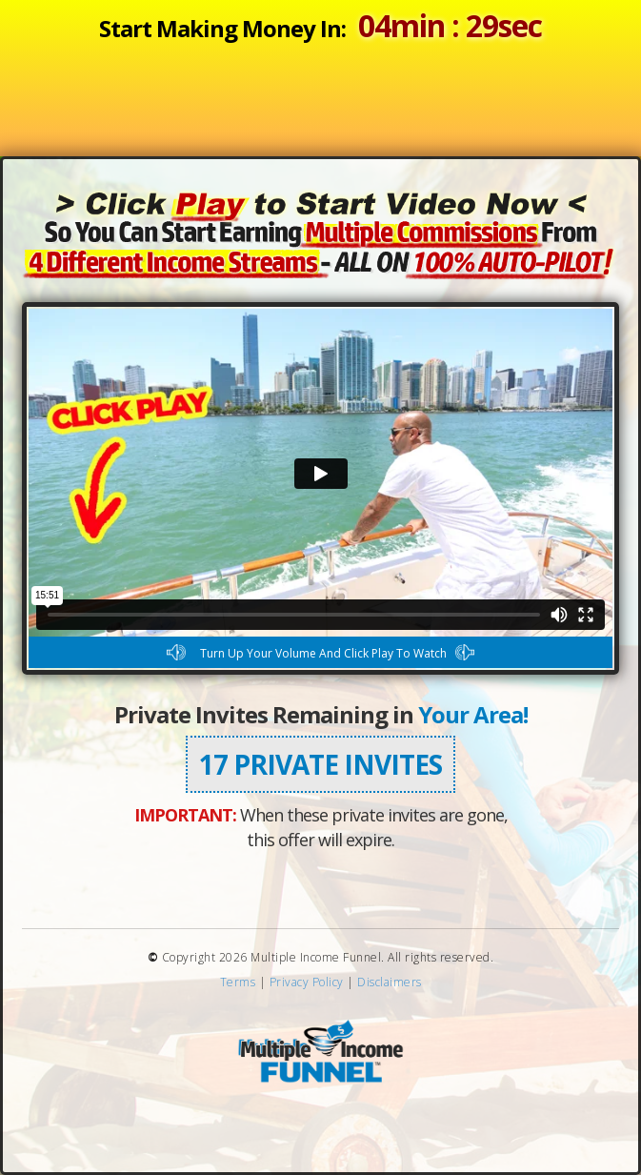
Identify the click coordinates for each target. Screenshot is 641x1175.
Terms (238, 982)
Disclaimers (389, 982)
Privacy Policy (307, 982)
